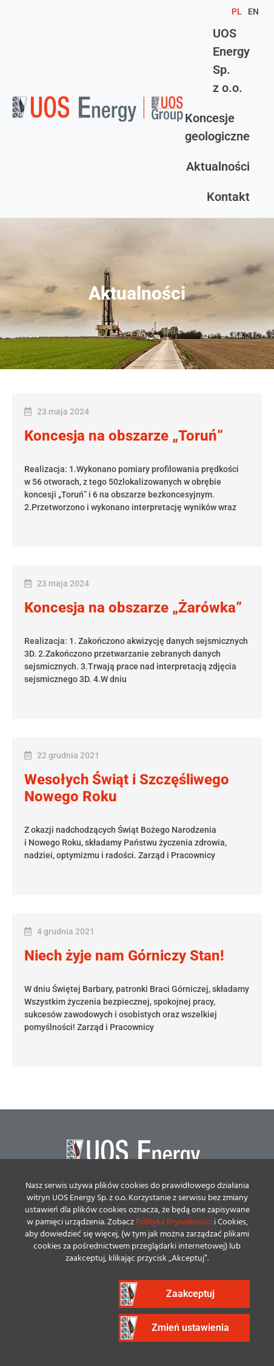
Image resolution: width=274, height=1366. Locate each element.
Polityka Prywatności (174, 1222)
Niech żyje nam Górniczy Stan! (124, 955)
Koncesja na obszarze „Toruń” (123, 435)
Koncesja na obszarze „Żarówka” (133, 607)
